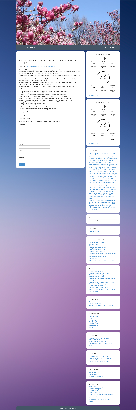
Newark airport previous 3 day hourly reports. (102, 253)
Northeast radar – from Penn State (99, 356)
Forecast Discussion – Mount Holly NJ (100, 273)
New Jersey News (94, 322)
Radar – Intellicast (94, 360)
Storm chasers (93, 398)
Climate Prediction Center (96, 271)
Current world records (95, 246)
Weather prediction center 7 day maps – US (102, 289)
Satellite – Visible (94, 374)
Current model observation (97, 242)
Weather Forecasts (39, 115)
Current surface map (95, 244)
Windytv (91, 401)
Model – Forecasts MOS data (97, 342)
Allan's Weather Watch (26, 47)
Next (79, 56)
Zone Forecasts (93, 291)
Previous (22, 56)
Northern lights (93, 323)
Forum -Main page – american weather (100, 302)
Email (21, 151)
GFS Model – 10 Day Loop (97, 340)
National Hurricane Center (96, 276)
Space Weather (93, 325)
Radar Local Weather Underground (99, 361)
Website (21, 157)
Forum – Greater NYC (95, 304)
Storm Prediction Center (96, 286)
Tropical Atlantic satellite (96, 376)
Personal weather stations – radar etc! (100, 358)
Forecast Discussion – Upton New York (100, 275)
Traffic (91, 327)
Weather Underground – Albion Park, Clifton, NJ (103, 260)
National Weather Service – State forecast (101, 282)
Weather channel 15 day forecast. (99, 287)
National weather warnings (97, 251)
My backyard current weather (97, 249)
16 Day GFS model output (96, 387)
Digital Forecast (93, 390)
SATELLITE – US (94, 372)
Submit (22, 165)
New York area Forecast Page (98, 284)
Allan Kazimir (51, 66)
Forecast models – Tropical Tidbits (99, 338)
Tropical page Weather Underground (100, 399)
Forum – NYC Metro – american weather (101, 305)
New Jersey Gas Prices (95, 320)
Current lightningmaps (95, 389)
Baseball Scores (94, 316)
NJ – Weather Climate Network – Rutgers (101, 255)
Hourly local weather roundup (97, 248)
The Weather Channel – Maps (98, 257)
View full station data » (95, 95)
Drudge (91, 318)
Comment (22, 125)
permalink (67, 115)
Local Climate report (95, 392)
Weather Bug (93, 258)
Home (106, 47)
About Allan (113, 47)
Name (21, 144)
